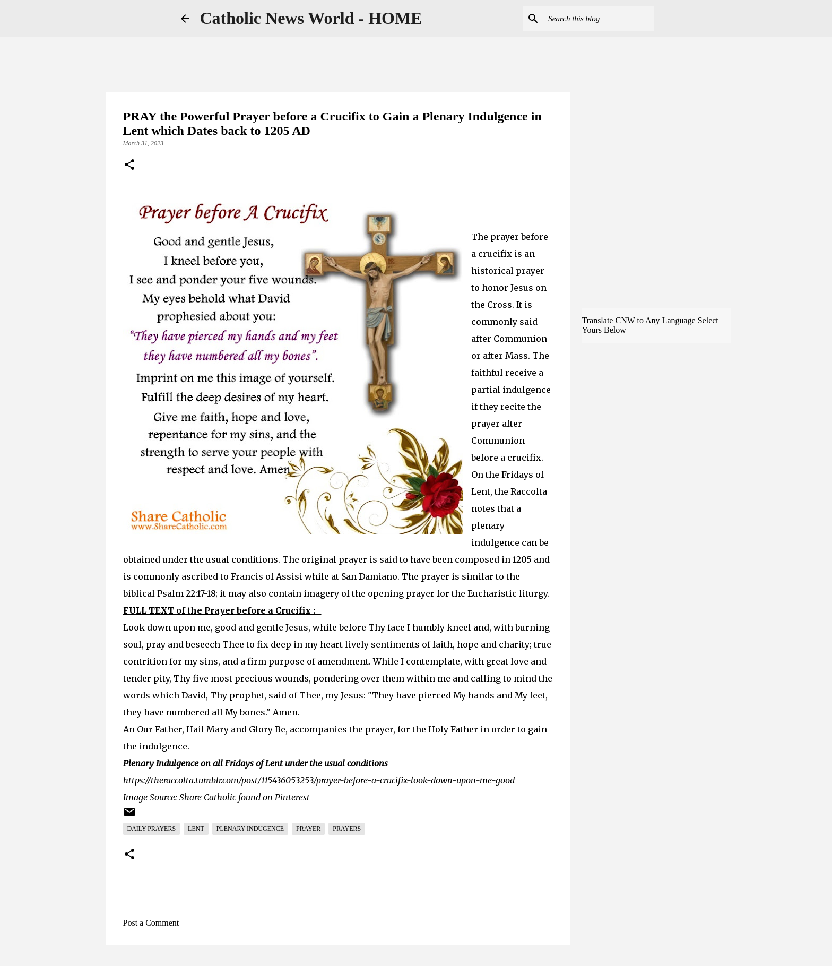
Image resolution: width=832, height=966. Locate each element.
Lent (196, 828)
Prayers (347, 828)
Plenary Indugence (250, 828)
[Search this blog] (598, 18)
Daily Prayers (151, 828)
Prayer (308, 828)
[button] (129, 165)
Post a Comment (151, 922)
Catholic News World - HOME (311, 18)
